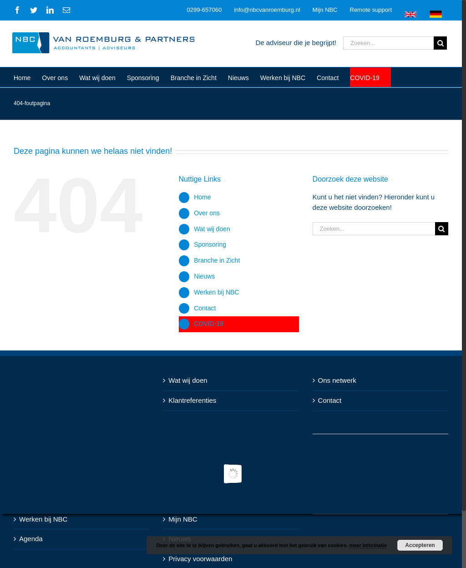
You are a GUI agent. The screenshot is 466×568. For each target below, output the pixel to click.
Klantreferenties (192, 400)
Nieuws (204, 276)
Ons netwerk (337, 380)
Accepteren (420, 545)
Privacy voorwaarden (200, 559)
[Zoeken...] (388, 43)
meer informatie (368, 545)
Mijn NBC (182, 519)
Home (202, 197)
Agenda (31, 539)
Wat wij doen (212, 229)
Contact (205, 308)
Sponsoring (210, 244)
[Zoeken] (440, 43)
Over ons (207, 213)
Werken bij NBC (216, 292)
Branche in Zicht (217, 260)
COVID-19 (208, 323)
